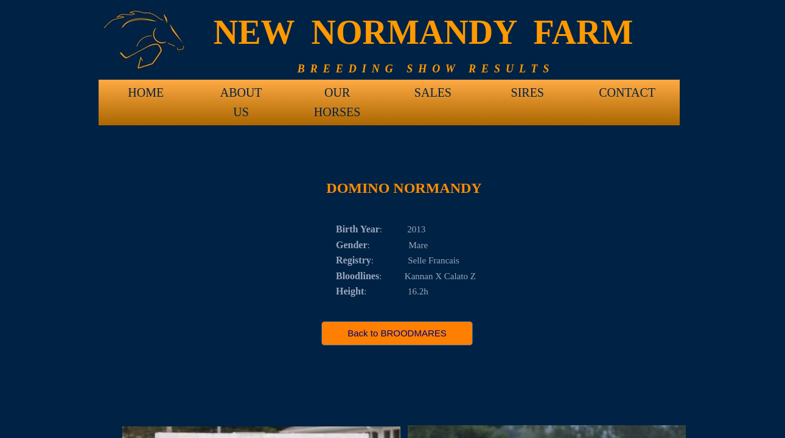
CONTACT (627, 92)
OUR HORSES (337, 97)
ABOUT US (241, 97)
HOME (146, 92)
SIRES (527, 92)
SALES (433, 92)
